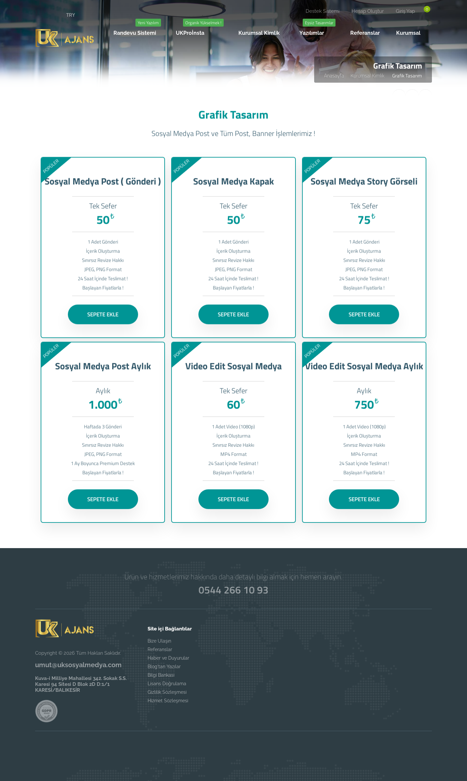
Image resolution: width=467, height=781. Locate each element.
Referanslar (160, 649)
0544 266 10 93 (233, 590)
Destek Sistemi (322, 11)
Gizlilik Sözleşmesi (167, 692)
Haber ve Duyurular (168, 658)
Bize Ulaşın (159, 641)
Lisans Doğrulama (167, 683)
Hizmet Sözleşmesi (168, 700)
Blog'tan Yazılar (164, 666)
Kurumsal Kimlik (368, 75)
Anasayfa (334, 75)
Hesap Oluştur (368, 11)
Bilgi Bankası (161, 675)
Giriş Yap (405, 11)
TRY (70, 15)
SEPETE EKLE (102, 312)
